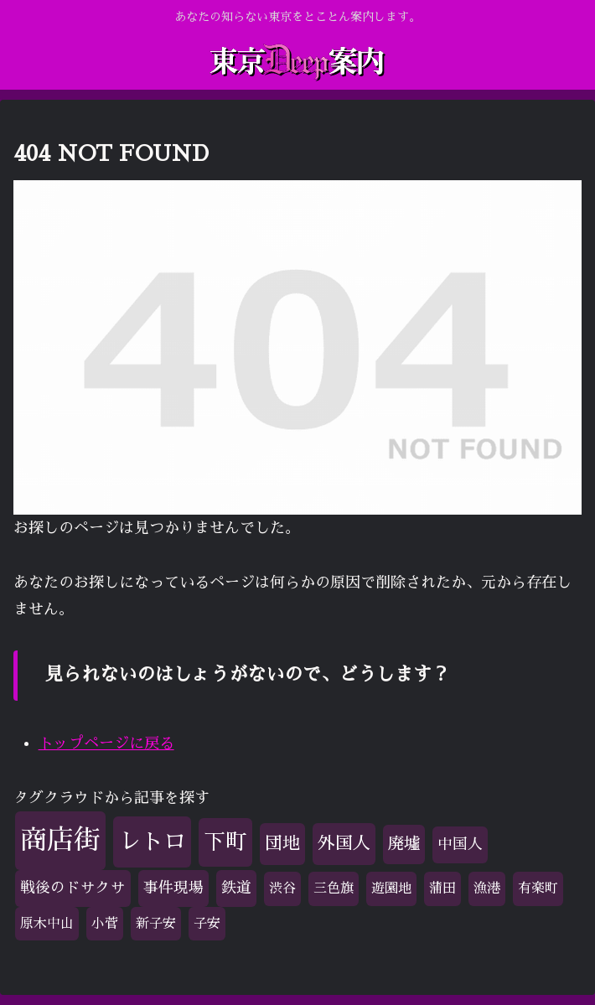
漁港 (486, 888)
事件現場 (173, 887)
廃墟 (404, 844)
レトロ (152, 841)
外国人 (344, 843)
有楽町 (538, 888)
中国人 (460, 844)
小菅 (104, 923)
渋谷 (282, 888)
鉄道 (236, 887)
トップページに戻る (106, 743)
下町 (225, 841)
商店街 (60, 839)
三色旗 (333, 888)
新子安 (156, 923)
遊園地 (391, 888)
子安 (207, 923)
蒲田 (442, 888)
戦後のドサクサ (73, 887)
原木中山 (47, 923)
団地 (282, 843)
